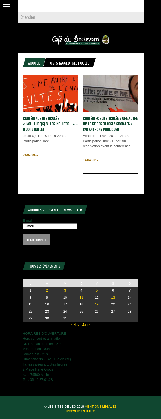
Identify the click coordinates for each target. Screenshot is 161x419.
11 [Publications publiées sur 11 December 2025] (81, 297)
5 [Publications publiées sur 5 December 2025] (97, 290)
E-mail (29, 221)
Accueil (34, 63)
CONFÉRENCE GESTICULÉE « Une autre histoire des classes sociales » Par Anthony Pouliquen (110, 123)
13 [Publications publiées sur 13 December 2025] (113, 297)
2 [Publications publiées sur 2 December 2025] (47, 290)
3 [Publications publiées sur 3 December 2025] (65, 290)
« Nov (74, 325)
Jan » (86, 325)
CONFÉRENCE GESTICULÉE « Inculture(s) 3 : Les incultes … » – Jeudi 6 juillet (50, 123)
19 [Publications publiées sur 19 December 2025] (96, 304)
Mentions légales (101, 406)
